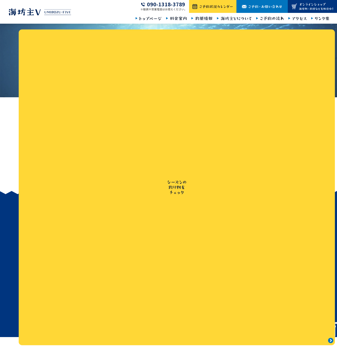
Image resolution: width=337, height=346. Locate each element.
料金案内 (217, 225)
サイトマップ (271, 249)
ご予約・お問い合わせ (278, 225)
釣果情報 (217, 237)
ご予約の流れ (221, 260)
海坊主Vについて (224, 249)
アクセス (217, 272)
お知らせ (267, 213)
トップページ (52, 103)
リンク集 (217, 284)
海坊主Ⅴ (167, 338)
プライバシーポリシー (278, 237)
